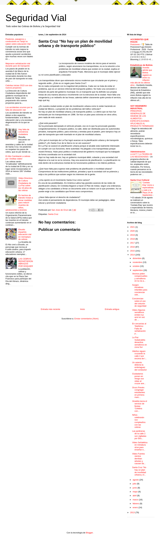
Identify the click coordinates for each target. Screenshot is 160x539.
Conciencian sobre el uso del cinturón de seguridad (139, 302)
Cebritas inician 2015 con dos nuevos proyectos (18, 86)
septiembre (138, 270)
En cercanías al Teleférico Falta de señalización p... (139, 328)
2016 (132, 247)
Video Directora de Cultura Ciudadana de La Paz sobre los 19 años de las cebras (25, 184)
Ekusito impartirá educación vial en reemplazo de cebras (24, 234)
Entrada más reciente (50, 309)
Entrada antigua (112, 309)
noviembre (138, 262)
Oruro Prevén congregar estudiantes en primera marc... (138, 392)
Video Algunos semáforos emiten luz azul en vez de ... (138, 315)
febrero (136, 503)
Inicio (82, 309)
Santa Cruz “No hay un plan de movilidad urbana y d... (139, 471)
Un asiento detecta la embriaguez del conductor (139, 366)
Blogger (89, 532)
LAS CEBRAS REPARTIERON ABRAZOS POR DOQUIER (25, 262)
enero (136, 507)
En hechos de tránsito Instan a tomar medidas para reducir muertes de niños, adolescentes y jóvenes (19, 202)
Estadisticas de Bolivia (141, 65)
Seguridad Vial (36, 18)
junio (135, 488)
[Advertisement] (48, 61)
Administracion (137, 151)
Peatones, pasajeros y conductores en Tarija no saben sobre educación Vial (18, 41)
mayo (135, 491)
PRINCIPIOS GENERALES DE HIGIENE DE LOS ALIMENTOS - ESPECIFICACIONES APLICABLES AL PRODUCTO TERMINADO (142, 118)
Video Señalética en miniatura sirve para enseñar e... (139, 446)
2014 (132, 255)
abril (135, 495)
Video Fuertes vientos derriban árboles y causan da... (139, 459)
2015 (132, 251)
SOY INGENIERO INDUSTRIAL (138, 107)
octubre (136, 266)
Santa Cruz (53, 214)
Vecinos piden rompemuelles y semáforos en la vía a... (139, 277)
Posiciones (135, 44)
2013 (132, 512)
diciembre (137, 258)
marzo (136, 499)
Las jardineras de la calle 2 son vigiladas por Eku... (139, 435)
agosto (136, 480)
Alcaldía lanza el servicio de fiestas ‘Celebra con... (139, 406)
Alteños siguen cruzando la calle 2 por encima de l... (139, 355)
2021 (132, 227)
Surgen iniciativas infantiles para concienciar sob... (139, 290)
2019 (132, 235)
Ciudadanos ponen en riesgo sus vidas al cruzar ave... (139, 379)
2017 (132, 243)
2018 (132, 239)
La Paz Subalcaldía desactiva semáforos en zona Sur (139, 342)
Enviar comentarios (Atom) (86, 318)
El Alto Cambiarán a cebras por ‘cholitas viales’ (17, 157)
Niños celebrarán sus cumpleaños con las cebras (138, 421)
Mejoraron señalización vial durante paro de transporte (17, 64)
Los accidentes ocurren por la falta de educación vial (18, 108)
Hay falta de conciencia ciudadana (23, 131)
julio (135, 483)
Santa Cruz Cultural (139, 180)
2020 (132, 231)
